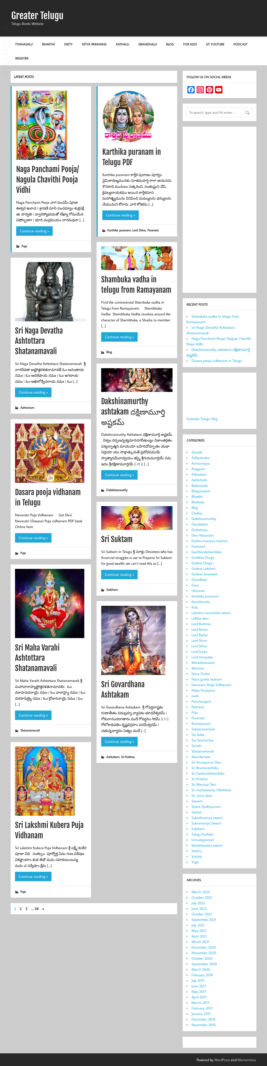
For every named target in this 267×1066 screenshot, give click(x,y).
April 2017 (199, 997)
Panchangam (201, 701)
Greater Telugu (37, 15)
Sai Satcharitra (202, 740)
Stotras (196, 812)
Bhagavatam (200, 491)
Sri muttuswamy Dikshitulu (211, 790)
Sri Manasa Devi (203, 784)
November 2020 (203, 952)
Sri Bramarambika (204, 767)
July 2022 (198, 903)
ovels (195, 695)
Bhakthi (48, 44)
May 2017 (198, 991)
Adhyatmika (200, 457)
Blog (170, 44)
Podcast (240, 44)
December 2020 (203, 947)
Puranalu (153, 230)
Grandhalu (147, 44)
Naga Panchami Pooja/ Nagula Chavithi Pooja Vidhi (47, 180)
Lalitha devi (200, 618)
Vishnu (196, 850)
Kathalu (122, 44)
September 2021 (203, 919)
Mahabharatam (203, 662)
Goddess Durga (202, 557)
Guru (195, 585)
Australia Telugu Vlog (202, 418)
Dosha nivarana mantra (209, 540)
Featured (198, 546)
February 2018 (202, 975)
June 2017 (198, 986)
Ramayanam (201, 723)
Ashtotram (27, 407)
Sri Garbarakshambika (208, 773)
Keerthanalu (200, 601)
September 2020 (204, 963)
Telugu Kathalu (202, 834)
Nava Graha (200, 673)
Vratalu (196, 856)
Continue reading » (34, 231)
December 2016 (203, 1019)
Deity (68, 44)
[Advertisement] (219, 210)
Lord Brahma (201, 623)
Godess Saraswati (204, 574)
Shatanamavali (30, 730)
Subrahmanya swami (207, 817)
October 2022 (201, 897)
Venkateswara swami (207, 845)
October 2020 (201, 958)
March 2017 (200, 1002)
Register (21, 58)
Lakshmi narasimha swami (211, 612)
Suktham (112, 589)
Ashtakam (112, 757)
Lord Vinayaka (202, 657)
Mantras (197, 668)
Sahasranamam (203, 729)
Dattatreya (199, 529)
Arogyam (198, 468)
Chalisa (196, 513)
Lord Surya (199, 651)
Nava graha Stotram (206, 679)
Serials (196, 745)
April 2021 (199, 936)
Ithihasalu (24, 44)
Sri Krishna (128, 757)
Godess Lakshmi (203, 568)
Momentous (246, 1059)
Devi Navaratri (202, 535)
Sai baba (197, 734)
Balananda (199, 485)
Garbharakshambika (206, 551)
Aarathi (197, 452)
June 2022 (199, 908)
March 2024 (200, 892)
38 (36, 909)
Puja (24, 246)
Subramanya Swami (206, 823)
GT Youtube (215, 44)
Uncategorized (202, 839)
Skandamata (200, 756)
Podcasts (197, 707)
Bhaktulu (197, 502)
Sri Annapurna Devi (206, 762)
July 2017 (198, 980)
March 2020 (200, 969)
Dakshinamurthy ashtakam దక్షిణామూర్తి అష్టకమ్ (133, 412)
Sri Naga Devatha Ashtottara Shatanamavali (39, 341)
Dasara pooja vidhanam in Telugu (216, 360)
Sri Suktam (117, 539)
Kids (194, 607)
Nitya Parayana (94, 44)
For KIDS (190, 44)
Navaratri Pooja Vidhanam (211, 684)
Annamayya (200, 463)
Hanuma (198, 590)
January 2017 (201, 1013)
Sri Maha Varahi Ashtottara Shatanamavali (37, 658)
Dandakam (199, 524)
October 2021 (201, 914)
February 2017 (202, 1008)
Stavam (197, 801)
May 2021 (198, 930)
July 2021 (198, 925)
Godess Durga (201, 563)
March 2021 (200, 941)
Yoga (195, 862)
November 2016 (203, 1024)
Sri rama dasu (201, 795)
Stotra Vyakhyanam (206, 806)
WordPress (222, 1059)
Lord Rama (199, 629)
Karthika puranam (119, 230)
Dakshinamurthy (116, 490)
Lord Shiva (139, 230)
